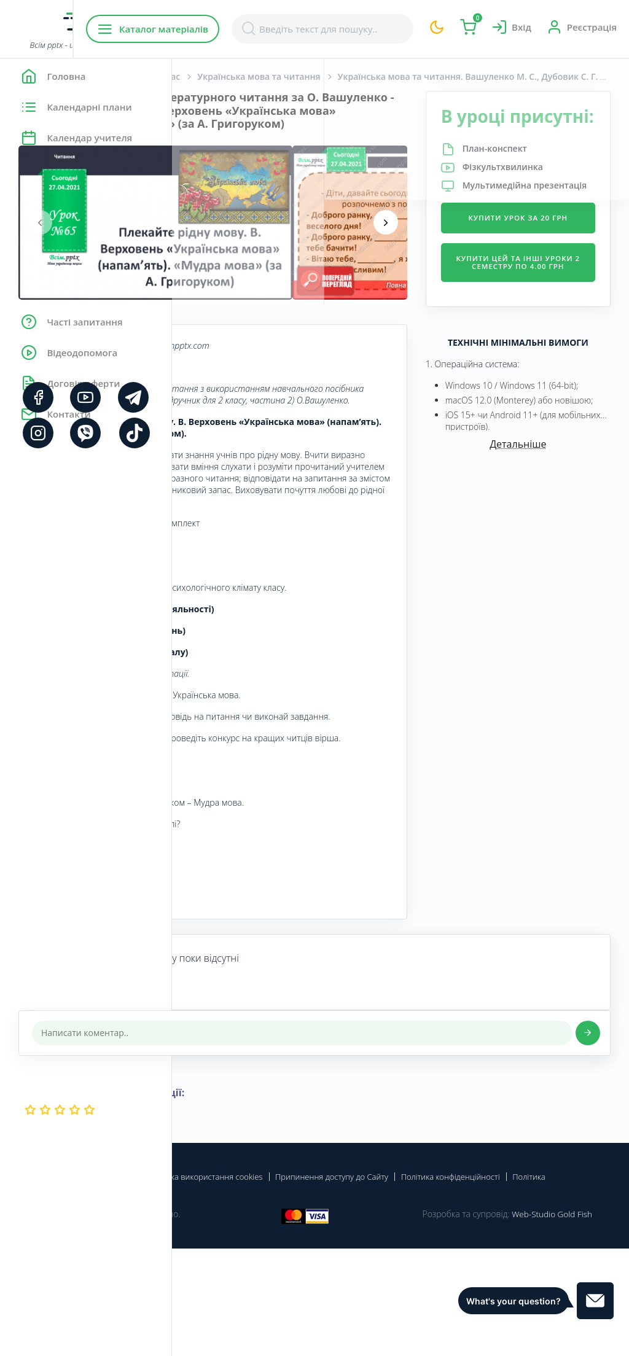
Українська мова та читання (430, 76)
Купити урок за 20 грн (546, 269)
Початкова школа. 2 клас (298, 76)
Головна (208, 76)
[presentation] (212, 236)
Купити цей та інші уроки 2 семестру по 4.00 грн (546, 328)
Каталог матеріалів (251, 29)
